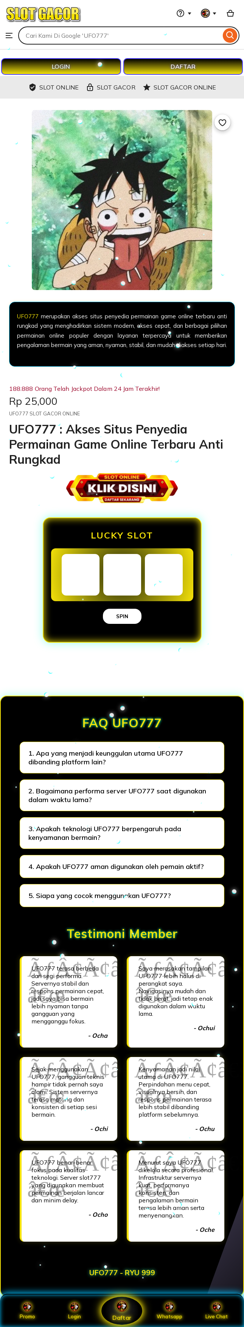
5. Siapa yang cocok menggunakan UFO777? (99, 895)
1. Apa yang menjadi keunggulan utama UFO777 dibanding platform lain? (105, 757)
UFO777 (28, 316)
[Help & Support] (183, 13)
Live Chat (216, 1310)
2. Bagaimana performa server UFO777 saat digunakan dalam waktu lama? (117, 795)
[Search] (230, 35)
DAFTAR (183, 66)
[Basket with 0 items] (230, 13)
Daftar (121, 1310)
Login (74, 1310)
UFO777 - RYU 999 (122, 1272)
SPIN (122, 616)
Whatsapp (169, 1310)
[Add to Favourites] (222, 122)
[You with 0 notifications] (208, 13)
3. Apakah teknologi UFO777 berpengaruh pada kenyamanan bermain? (104, 833)
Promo (27, 1310)
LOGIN (61, 66)
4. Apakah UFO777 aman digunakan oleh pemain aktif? (116, 866)
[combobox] (119, 35)
